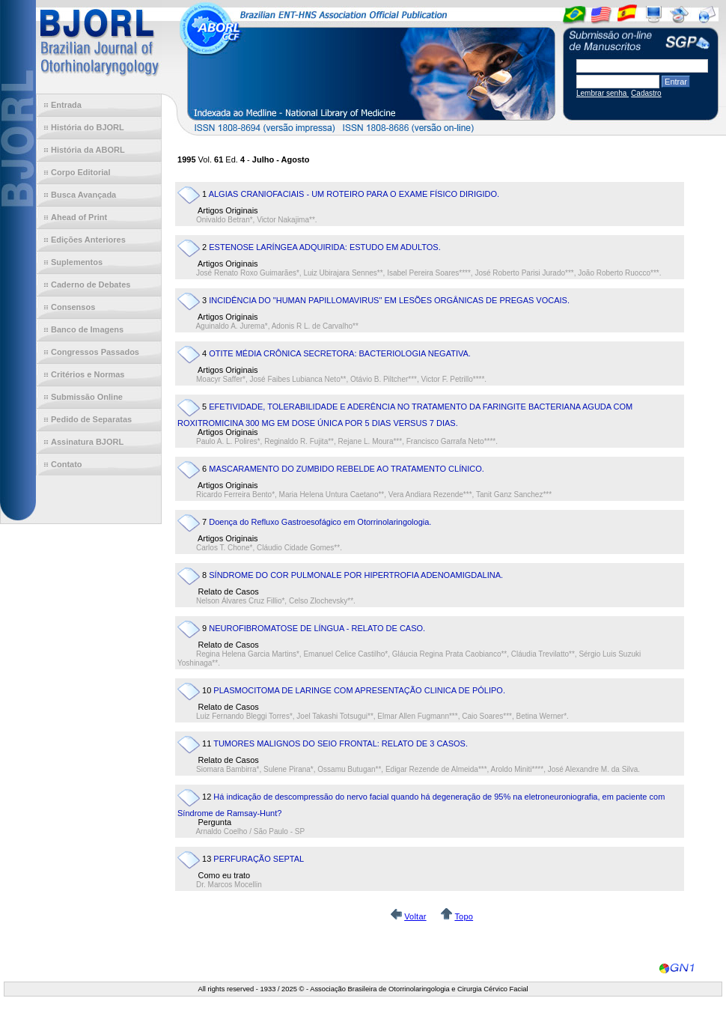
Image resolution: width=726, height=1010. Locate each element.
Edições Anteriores (88, 239)
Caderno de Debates (90, 284)
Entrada (66, 104)
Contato (66, 464)
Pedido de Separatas (91, 419)
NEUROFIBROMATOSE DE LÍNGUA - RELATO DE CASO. (317, 628)
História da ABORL (88, 149)
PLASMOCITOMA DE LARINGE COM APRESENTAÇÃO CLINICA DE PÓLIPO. (359, 690)
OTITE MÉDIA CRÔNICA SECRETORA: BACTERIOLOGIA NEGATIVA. (340, 353)
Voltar (415, 916)
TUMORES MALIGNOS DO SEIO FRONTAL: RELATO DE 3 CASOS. (340, 743)
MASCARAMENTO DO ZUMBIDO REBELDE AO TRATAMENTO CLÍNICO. (346, 468)
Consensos (73, 306)
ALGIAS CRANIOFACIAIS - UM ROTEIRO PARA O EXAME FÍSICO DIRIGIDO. (354, 193)
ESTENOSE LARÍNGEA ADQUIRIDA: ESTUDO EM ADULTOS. (325, 247)
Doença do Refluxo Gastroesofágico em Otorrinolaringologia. (320, 521)
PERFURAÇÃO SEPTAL (258, 858)
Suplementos (77, 262)
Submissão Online (87, 396)
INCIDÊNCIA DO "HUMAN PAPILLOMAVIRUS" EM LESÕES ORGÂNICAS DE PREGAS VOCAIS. (389, 300)
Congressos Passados (95, 351)
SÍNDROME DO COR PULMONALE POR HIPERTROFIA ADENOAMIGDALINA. (356, 575)
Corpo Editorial (80, 172)
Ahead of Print (79, 217)
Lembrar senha (602, 93)
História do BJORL (87, 127)
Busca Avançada (83, 194)
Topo (463, 916)
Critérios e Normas (87, 374)
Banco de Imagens (87, 329)
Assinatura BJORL (87, 441)
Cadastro (646, 93)
